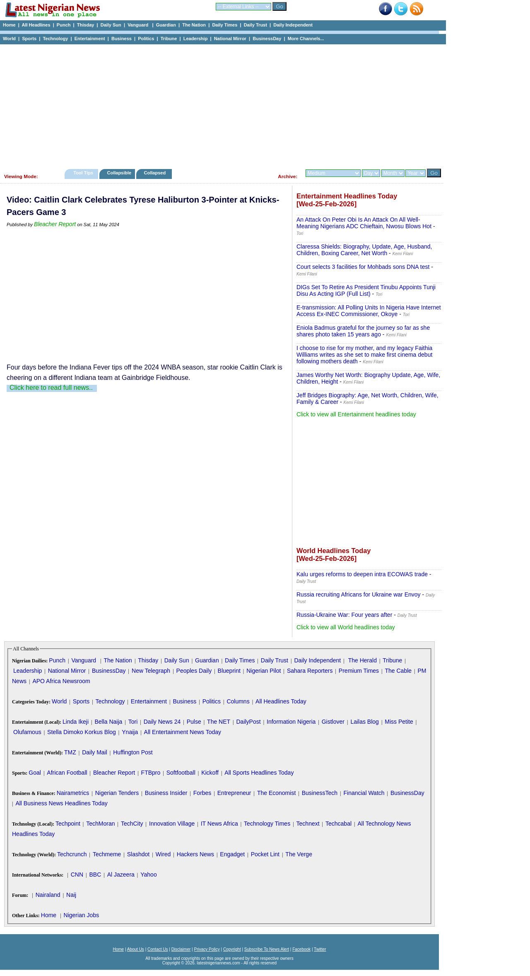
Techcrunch (72, 854)
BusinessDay (267, 38)
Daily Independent (293, 24)
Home (9, 24)
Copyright (232, 949)
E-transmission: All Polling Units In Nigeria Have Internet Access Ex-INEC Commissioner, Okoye (368, 310)
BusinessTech (319, 793)
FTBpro (151, 772)
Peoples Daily (194, 670)
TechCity (132, 823)
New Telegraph (151, 670)
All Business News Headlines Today (61, 803)
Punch (64, 24)
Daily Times (224, 24)
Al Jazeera (121, 874)
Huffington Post (132, 752)
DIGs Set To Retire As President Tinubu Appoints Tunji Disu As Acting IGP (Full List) (366, 290)
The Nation (194, 24)
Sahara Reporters (310, 670)
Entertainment (90, 38)
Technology (55, 38)
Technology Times (267, 823)
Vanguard (138, 24)
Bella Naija (108, 721)
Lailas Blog (364, 721)
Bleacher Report (55, 224)
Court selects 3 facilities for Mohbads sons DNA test (362, 266)
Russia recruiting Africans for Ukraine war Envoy (358, 594)
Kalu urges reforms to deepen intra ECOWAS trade (362, 574)
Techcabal (338, 823)
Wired (163, 854)
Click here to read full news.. (51, 387)
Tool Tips (83, 172)
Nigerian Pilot (263, 670)
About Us (135, 949)
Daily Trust (255, 24)
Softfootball (180, 772)
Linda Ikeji (76, 721)
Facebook (301, 949)
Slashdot (138, 854)
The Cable (398, 670)
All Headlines (36, 24)
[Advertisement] (219, 104)
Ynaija (130, 732)
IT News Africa (219, 823)
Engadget (232, 854)
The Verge (298, 854)
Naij (71, 894)
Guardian (166, 24)
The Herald (362, 660)
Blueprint (229, 670)
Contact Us (157, 949)
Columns (237, 701)
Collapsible (119, 172)
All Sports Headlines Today (259, 772)
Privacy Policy (206, 949)
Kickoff (210, 772)
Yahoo (148, 874)
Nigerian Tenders (117, 793)
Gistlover (333, 721)
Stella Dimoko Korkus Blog (81, 732)
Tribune (169, 38)
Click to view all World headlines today (345, 627)
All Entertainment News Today (183, 732)
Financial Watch (363, 793)
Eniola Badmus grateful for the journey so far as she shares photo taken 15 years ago (363, 331)
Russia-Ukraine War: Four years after (344, 614)
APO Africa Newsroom (61, 681)
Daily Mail (94, 752)
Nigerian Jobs (81, 915)
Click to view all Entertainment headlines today (356, 414)
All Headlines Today (280, 701)
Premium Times (359, 670)
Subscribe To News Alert (266, 949)
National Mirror (230, 38)
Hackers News (195, 854)
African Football (67, 772)
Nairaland (48, 894)
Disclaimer (181, 949)
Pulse (194, 721)
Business (121, 38)
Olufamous (27, 732)
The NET (218, 721)
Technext (308, 823)
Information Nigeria (291, 721)
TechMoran (100, 823)
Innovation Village (172, 823)
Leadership (195, 38)
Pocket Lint (265, 854)
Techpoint (67, 823)
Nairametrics (73, 793)
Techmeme (107, 854)
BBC (95, 874)
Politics (146, 38)
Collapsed (156, 172)
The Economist (276, 793)
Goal (35, 772)
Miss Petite (399, 721)
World (9, 38)
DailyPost (248, 721)
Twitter (320, 949)
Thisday (85, 24)
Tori (133, 721)
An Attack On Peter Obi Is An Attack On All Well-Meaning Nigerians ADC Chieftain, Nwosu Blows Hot (363, 223)
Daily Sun (111, 24)
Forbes (202, 793)
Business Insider (166, 793)
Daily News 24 (162, 721)
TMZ (70, 752)
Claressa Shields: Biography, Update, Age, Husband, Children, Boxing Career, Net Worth (364, 249)
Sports (29, 38)
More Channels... (306, 38)
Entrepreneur (234, 793)
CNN (77, 874)
